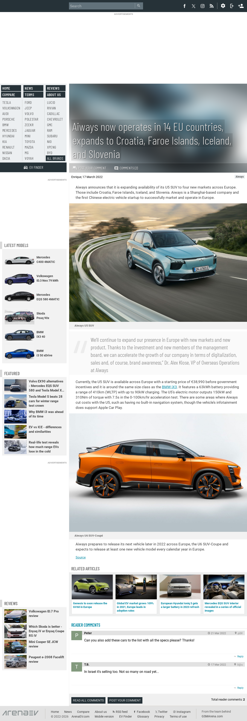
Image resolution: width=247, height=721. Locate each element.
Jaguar (30, 130)
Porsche (8, 119)
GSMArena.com (212, 716)
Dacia (6, 158)
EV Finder (125, 716)
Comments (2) (126, 168)
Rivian (51, 108)
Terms (29, 94)
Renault (8, 147)
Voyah (29, 158)
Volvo (29, 113)
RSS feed (122, 711)
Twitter (163, 711)
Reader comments (85, 624)
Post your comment (89, 168)
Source (81, 557)
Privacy (159, 716)
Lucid (51, 102)
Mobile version (104, 716)
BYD (49, 152)
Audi (5, 113)
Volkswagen (11, 108)
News (29, 88)
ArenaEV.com (80, 716)
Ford (28, 102)
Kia (4, 141)
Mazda (29, 147)
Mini (27, 135)
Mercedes (9, 130)
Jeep (28, 108)
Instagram (184, 711)
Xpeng (51, 147)
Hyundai (8, 135)
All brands (55, 158)
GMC (50, 124)
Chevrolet (55, 119)
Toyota (30, 141)
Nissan (7, 152)
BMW (5, 124)
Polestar (31, 119)
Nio (49, 141)
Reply (240, 656)
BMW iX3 (169, 387)
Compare (8, 94)
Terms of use (178, 716)
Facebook (143, 711)
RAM (49, 130)
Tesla (6, 102)
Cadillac (53, 113)
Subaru (52, 135)
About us (54, 94)
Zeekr (29, 124)
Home (6, 88)
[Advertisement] (124, 45)
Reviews (53, 88)
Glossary (143, 716)
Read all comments (88, 700)
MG (27, 152)
